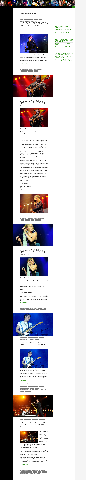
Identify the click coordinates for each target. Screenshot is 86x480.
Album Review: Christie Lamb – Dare (62, 34)
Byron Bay (37, 214)
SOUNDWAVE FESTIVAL (29, 473)
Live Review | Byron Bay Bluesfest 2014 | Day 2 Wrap (34, 251)
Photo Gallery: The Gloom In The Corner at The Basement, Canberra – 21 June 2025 (64, 54)
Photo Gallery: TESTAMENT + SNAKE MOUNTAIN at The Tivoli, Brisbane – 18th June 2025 (64, 60)
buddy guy (36, 337)
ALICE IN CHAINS (35, 470)
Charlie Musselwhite (25, 339)
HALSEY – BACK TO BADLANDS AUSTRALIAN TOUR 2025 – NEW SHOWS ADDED (64, 24)
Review (40, 19)
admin (28, 29)
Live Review (32, 65)
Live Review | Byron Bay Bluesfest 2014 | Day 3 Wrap (34, 102)
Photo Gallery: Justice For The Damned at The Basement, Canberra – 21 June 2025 (64, 50)
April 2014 (21, 214)
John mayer (38, 389)
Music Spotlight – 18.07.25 (60, 37)
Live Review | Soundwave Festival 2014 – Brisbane (32, 423)
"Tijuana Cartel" (24, 308)
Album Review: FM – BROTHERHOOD (62, 32)
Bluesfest (25, 214)
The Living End (37, 473)
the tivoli (36, 21)
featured (41, 218)
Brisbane (25, 19)
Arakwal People (24, 337)
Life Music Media (6, 7)
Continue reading (24, 63)
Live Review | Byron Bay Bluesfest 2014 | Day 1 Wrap (34, 343)
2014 (22, 19)
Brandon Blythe (22, 65)
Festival (41, 214)
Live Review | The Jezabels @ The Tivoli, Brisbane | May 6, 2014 (34, 25)
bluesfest (31, 218)
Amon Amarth (42, 470)
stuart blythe (23, 21)
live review (31, 19)
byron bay (36, 218)
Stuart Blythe (28, 215)
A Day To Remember (27, 470)
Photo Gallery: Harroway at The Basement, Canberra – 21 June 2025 (63, 57)
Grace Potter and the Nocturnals (27, 389)
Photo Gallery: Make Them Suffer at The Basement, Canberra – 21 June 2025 (62, 47)
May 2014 (36, 19)
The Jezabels (30, 21)
